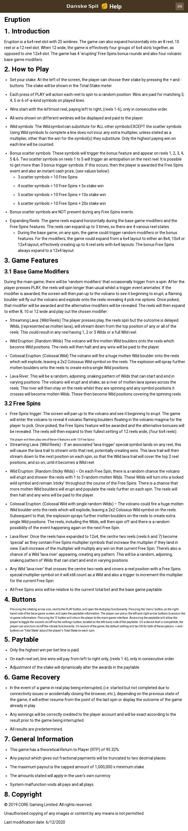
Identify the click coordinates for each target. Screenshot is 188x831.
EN (180, 6)
